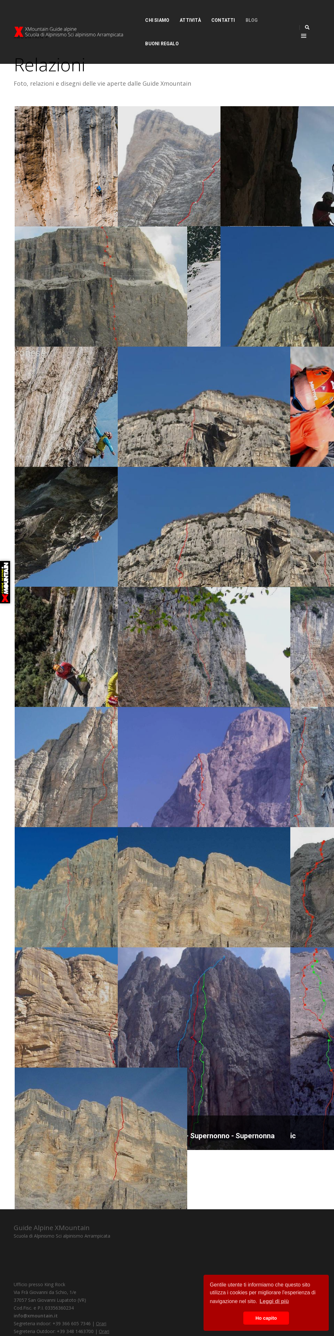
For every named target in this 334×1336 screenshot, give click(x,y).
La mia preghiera (259, 928)
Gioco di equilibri (258, 567)
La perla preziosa (156, 928)
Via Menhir (42, 1048)
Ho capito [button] (266, 1318)
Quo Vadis (41, 1168)
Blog (235, 11)
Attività (173, 11)
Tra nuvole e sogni (158, 568)
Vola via (37, 567)
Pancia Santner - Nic (264, 1048)
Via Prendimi (45, 207)
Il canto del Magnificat (61, 327)
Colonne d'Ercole (52, 928)
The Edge (40, 447)
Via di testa (147, 447)
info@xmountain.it (141, 1267)
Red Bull (142, 808)
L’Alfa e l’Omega (258, 808)
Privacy (44, 1316)
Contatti (207, 11)
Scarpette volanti (259, 327)
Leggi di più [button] (274, 1301)
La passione (251, 687)
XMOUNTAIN (29, 34)
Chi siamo (141, 11)
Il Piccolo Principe (54, 808)
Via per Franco (152, 207)
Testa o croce (254, 447)
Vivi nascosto (253, 207)
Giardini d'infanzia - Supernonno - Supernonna (159, 1039)
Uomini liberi (148, 687)
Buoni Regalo (268, 11)
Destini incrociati (52, 687)
